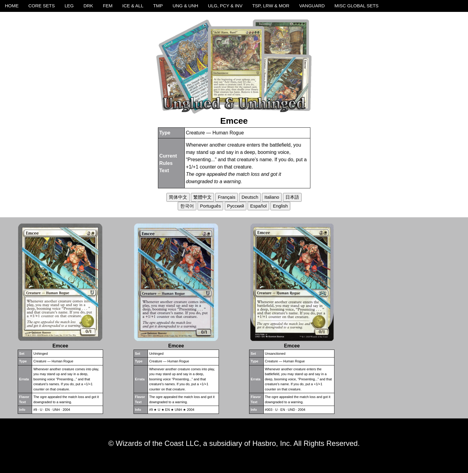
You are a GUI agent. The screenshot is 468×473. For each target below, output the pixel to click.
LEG (69, 5)
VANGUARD (312, 5)
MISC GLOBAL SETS (356, 5)
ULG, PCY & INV (225, 5)
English (280, 205)
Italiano (271, 197)
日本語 (292, 197)
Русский (235, 205)
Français (226, 197)
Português (210, 205)
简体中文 (178, 197)
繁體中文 (202, 197)
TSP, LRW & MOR (270, 5)
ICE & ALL (132, 5)
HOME (12, 5)
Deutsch (249, 197)
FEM (108, 5)
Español (258, 205)
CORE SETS (41, 5)
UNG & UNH (185, 5)
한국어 (187, 205)
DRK (88, 5)
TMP (158, 5)
